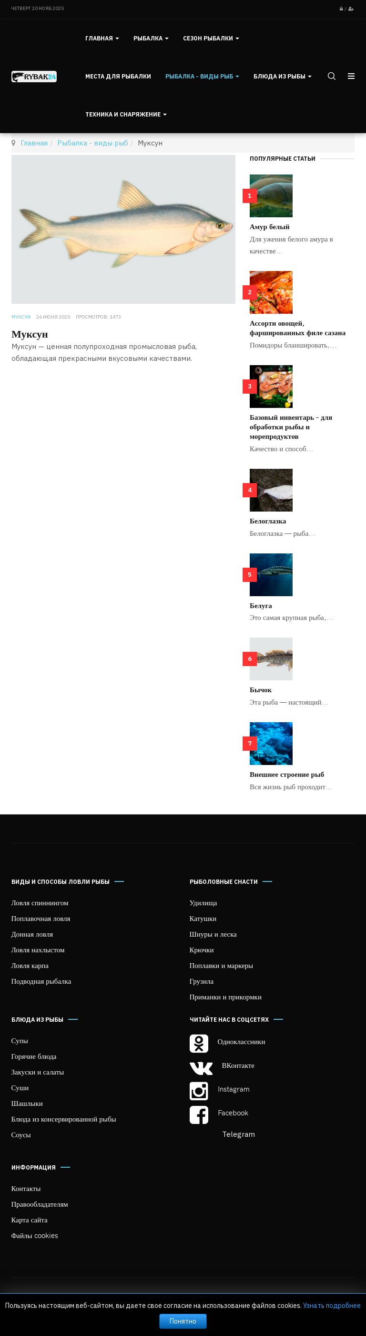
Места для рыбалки (118, 76)
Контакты (26, 1188)
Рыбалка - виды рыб (202, 76)
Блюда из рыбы (283, 76)
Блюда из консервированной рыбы (63, 1118)
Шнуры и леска (213, 934)
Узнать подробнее (332, 1305)
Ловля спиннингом (40, 902)
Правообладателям (39, 1204)
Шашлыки (27, 1103)
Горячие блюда (34, 1056)
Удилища (203, 902)
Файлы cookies (34, 1235)
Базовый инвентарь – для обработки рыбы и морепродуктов (291, 426)
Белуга (261, 605)
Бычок (261, 689)
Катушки (203, 918)
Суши (20, 1087)
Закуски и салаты (37, 1071)
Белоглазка (268, 520)
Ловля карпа (30, 965)
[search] (330, 76)
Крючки (202, 949)
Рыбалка (151, 38)
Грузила (202, 981)
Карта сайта (29, 1219)
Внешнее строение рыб (287, 774)
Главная (102, 38)
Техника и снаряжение (126, 114)
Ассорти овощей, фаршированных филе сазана (298, 327)
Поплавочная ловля (41, 918)
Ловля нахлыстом (38, 949)
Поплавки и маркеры (222, 965)
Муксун (29, 333)
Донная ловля (32, 934)
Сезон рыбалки (211, 38)
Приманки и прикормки (226, 996)
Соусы (21, 1134)
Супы (19, 1040)
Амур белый (270, 226)
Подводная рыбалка (41, 981)
